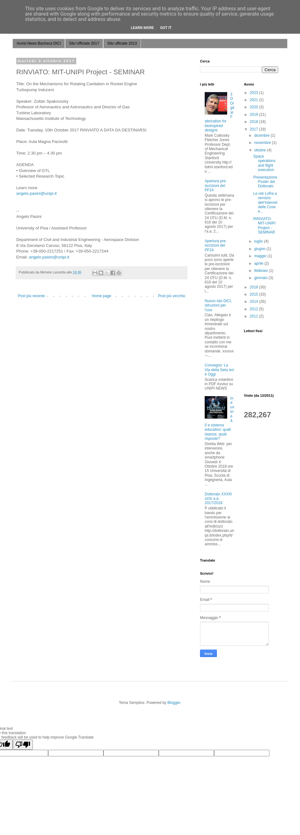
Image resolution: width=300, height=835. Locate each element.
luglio (259, 241)
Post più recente (31, 296)
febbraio (261, 270)
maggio (261, 256)
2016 (254, 287)
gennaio (261, 278)
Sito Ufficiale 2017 (84, 43)
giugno (260, 249)
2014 (254, 301)
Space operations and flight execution (264, 163)
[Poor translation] (23, 744)
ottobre (260, 150)
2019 (254, 114)
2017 (254, 129)
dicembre (262, 135)
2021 (254, 100)
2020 (254, 107)
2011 (254, 316)
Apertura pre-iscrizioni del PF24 (216, 185)
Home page (101, 296)
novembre (263, 142)
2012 (254, 309)
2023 (254, 93)
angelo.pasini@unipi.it (36, 193)
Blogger (174, 702)
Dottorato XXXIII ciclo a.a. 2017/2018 (218, 498)
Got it (166, 28)
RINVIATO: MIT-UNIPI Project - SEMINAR (264, 225)
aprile (259, 263)
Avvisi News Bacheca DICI (39, 43)
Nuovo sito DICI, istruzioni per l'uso (218, 305)
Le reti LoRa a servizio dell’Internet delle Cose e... (265, 202)
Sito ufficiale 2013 (122, 43)
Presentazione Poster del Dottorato (265, 182)
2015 (254, 294)
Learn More (142, 28)
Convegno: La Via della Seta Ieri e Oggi (219, 369)
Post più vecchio (171, 296)
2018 (254, 122)
